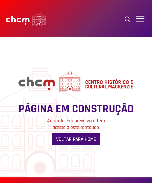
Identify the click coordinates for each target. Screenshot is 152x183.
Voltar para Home (76, 139)
